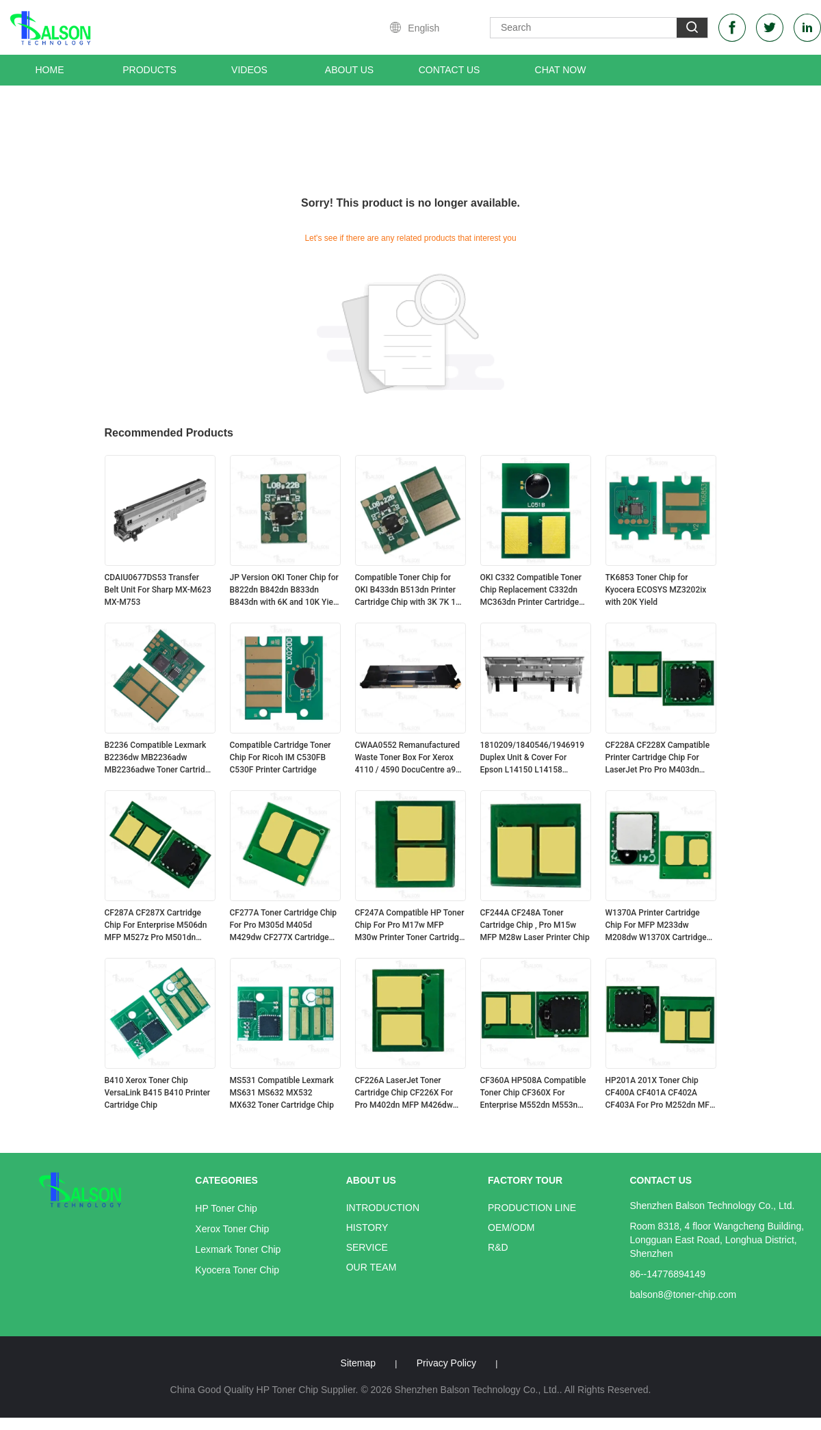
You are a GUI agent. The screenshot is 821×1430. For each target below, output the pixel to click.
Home (50, 69)
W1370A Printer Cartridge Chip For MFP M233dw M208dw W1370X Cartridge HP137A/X (656, 926)
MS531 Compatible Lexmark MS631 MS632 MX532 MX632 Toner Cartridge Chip (282, 1093)
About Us (349, 69)
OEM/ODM (511, 1227)
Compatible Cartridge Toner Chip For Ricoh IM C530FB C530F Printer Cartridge (280, 757)
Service (367, 1247)
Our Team (371, 1267)
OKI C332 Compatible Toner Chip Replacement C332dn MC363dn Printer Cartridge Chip (531, 590)
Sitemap (358, 1363)
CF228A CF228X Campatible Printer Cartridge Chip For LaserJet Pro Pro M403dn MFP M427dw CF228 (657, 758)
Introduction (382, 1207)
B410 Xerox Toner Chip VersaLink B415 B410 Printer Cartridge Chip (158, 1093)
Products (149, 69)
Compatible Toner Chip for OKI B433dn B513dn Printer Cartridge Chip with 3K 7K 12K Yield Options (410, 590)
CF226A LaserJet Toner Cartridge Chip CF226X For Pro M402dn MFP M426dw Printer (404, 1093)
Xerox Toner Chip (232, 1228)
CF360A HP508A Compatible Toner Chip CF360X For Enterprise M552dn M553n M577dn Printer (533, 1093)
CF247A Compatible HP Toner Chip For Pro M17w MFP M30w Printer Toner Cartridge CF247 (410, 926)
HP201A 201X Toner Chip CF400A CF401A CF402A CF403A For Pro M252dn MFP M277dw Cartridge (660, 1093)
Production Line (532, 1207)
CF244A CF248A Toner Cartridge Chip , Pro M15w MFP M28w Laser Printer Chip (535, 925)
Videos (249, 69)
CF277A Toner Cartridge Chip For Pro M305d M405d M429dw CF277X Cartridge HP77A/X (283, 926)
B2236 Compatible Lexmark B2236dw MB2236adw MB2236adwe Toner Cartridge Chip (159, 758)
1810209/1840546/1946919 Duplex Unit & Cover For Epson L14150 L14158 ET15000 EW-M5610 (532, 758)
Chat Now (560, 69)
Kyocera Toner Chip (237, 1269)
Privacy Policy (446, 1363)
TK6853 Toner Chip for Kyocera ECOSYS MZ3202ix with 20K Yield (656, 590)
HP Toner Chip (226, 1208)
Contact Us (449, 69)
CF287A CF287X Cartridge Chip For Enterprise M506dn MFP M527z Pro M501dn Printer (156, 926)
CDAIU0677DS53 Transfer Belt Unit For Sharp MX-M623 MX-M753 (158, 590)
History (367, 1227)
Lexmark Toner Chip (238, 1249)
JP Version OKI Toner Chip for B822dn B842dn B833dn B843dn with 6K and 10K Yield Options (285, 590)
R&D (498, 1247)
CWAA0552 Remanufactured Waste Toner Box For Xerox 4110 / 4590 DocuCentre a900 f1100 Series (410, 758)
